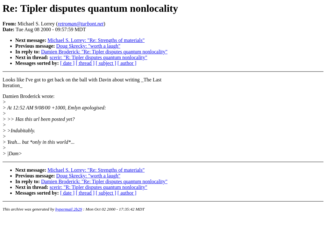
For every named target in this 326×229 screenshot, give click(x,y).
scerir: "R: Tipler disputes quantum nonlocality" (98, 57)
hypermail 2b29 (68, 209)
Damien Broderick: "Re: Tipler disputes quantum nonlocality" (104, 51)
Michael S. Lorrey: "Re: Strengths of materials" (96, 40)
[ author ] (127, 63)
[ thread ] (85, 63)
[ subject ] (106, 63)
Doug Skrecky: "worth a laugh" (88, 46)
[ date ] (67, 63)
